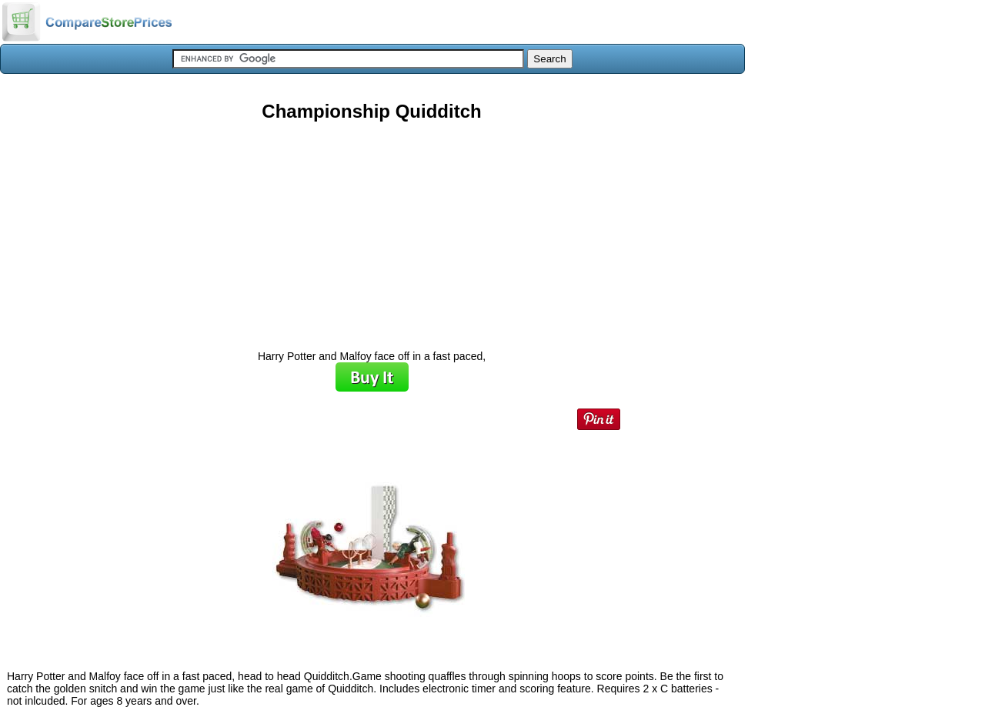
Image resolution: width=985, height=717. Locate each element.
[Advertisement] (371, 230)
